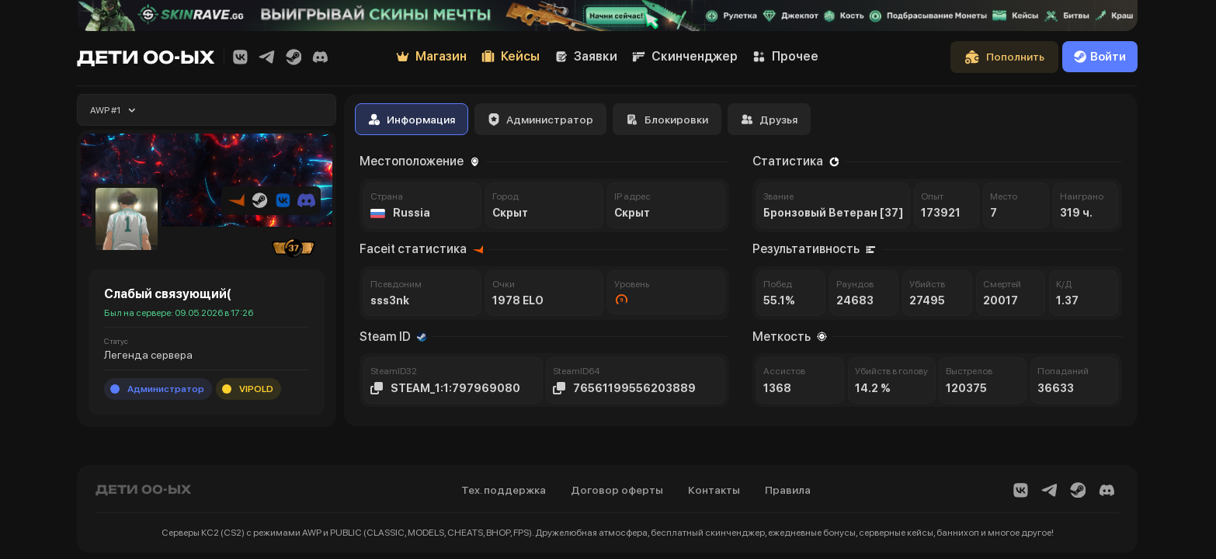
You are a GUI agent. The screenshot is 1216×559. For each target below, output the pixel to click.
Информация (411, 119)
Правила (788, 490)
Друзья (769, 119)
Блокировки (667, 119)
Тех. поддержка (503, 490)
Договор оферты (617, 490)
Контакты (714, 490)
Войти (1100, 57)
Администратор (540, 119)
